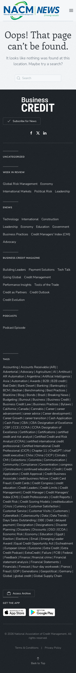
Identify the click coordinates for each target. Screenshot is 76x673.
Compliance (29, 464)
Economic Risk (13, 534)
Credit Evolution (14, 300)
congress (66, 464)
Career (50, 409)
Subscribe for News (21, 121)
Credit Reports (60, 497)
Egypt (59, 534)
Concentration (48, 464)
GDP (16, 571)
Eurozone (35, 548)
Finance (24, 557)
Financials (10, 567)
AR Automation (13, 376)
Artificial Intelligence (56, 376)
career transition (35, 418)
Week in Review (14, 172)
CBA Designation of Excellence (51, 423)
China (39, 455)
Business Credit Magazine (21, 257)
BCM (6, 390)
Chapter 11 (39, 451)
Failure (46, 553)
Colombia (34, 460)
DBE (41, 520)
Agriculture (43, 372)
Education (42, 227)
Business (39, 399)
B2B (46, 381)
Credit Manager (33, 492)
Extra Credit (51, 548)
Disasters (23, 529)
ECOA (61, 529)
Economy (46, 184)
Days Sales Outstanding (19, 520)
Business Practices (15, 234)
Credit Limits (48, 488)
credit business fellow (33, 478)
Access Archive (19, 593)
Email (34, 539)
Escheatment (64, 543)
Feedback (10, 557)
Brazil (42, 395)
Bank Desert (26, 386)
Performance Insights (17, 285)
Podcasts (10, 315)
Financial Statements (45, 562)
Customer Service (15, 511)
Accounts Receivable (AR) (38, 367)
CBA (24, 423)
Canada (23, 409)
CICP (49, 455)
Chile (29, 455)
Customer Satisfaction (44, 506)
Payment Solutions (42, 270)
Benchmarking (34, 390)
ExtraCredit (32, 553)
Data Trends (58, 515)
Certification (27, 432)
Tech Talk (63, 270)
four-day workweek (46, 567)
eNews (7, 207)
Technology (11, 219)
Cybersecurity (30, 515)
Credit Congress (43, 483)
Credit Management (37, 277)
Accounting (10, 367)
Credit (57, 469)
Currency (20, 506)
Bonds (31, 395)
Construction (50, 219)
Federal (68, 553)
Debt (49, 520)
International (30, 219)
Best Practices (55, 390)
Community (11, 464)
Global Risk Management (20, 184)
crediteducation (62, 502)
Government (60, 227)
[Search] (38, 78)
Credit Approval (31, 474)
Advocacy (9, 242)
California (9, 409)
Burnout (24, 399)
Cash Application (60, 418)
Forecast (24, 567)
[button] (71, 10)
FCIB (57, 553)
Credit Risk (10, 502)
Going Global (12, 277)
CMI (5, 460)
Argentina (33, 376)
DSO (51, 529)
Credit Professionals (34, 497)
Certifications (46, 432)
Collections (18, 460)
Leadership (62, 191)
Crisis (8, 506)
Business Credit (58, 399)
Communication (54, 460)
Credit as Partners (15, 292)
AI (54, 372)
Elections (22, 539)
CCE (16, 427)
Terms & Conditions (27, 648)
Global (7, 576)
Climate (60, 455)
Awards (35, 381)
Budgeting (10, 399)
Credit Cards (21, 483)
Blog (21, 395)
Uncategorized (14, 156)
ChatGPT (55, 451)
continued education (37, 469)
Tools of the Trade (46, 285)
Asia (6, 381)
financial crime (42, 557)
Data (45, 515)
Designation (25, 525)
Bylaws (66, 404)
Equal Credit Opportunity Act (33, 543)
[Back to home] (32, 10)
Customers (60, 511)
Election (8, 539)
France (65, 567)
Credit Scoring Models (35, 502)
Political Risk (43, 191)
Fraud (7, 571)
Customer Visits (40, 511)
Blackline (9, 395)
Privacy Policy (53, 648)
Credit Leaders (28, 488)
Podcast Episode (14, 328)
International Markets (17, 191)
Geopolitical (49, 571)
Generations (30, 571)
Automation (19, 381)
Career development (56, 413)
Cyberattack (11, 515)
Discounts (39, 529)
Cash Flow (11, 423)
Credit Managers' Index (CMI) (50, 234)
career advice (31, 413)
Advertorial (10, 372)
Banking (42, 386)
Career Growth (13, 418)
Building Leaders (14, 270)
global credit (22, 576)
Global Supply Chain (48, 576)
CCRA (25, 427)
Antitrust (64, 372)
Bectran (17, 390)
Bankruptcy (58, 386)
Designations (45, 525)
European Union (15, 548)
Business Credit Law (17, 404)
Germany (65, 571)
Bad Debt (9, 386)
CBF (7, 427)
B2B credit (58, 381)
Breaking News (58, 395)
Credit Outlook (40, 292)
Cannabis (37, 409)
